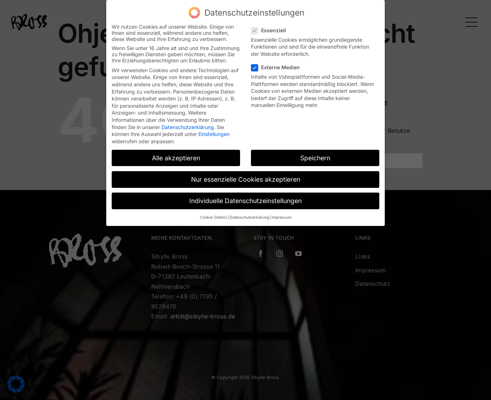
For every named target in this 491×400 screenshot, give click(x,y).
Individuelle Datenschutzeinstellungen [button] (245, 200)
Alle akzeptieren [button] (176, 157)
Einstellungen (214, 134)
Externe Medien (278, 67)
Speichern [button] (315, 157)
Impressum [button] (282, 217)
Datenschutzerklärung (187, 126)
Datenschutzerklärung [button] (249, 217)
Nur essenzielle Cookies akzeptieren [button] (245, 178)
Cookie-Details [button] (213, 217)
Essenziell (271, 29)
